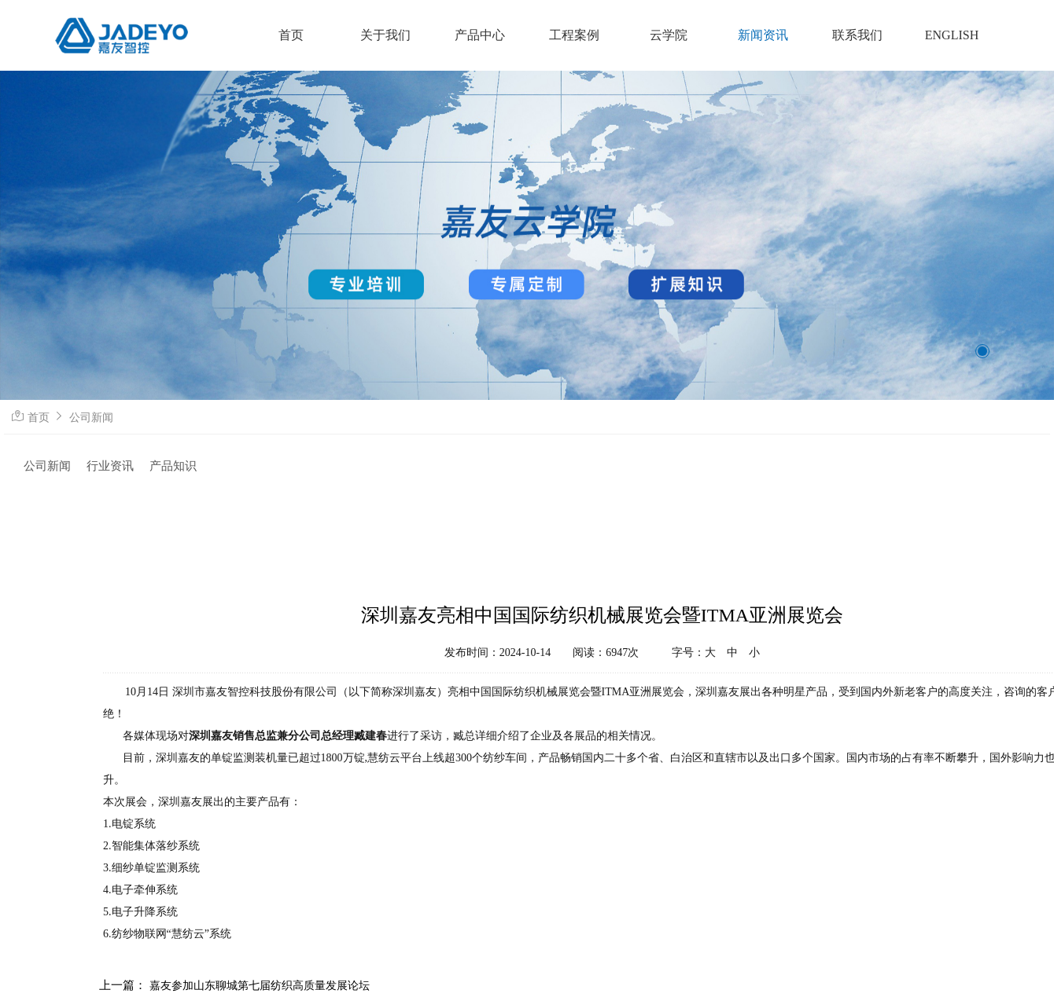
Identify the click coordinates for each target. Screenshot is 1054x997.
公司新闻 (91, 417)
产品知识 (173, 466)
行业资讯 (110, 466)
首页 (39, 417)
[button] (982, 351)
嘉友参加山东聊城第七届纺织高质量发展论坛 (259, 986)
